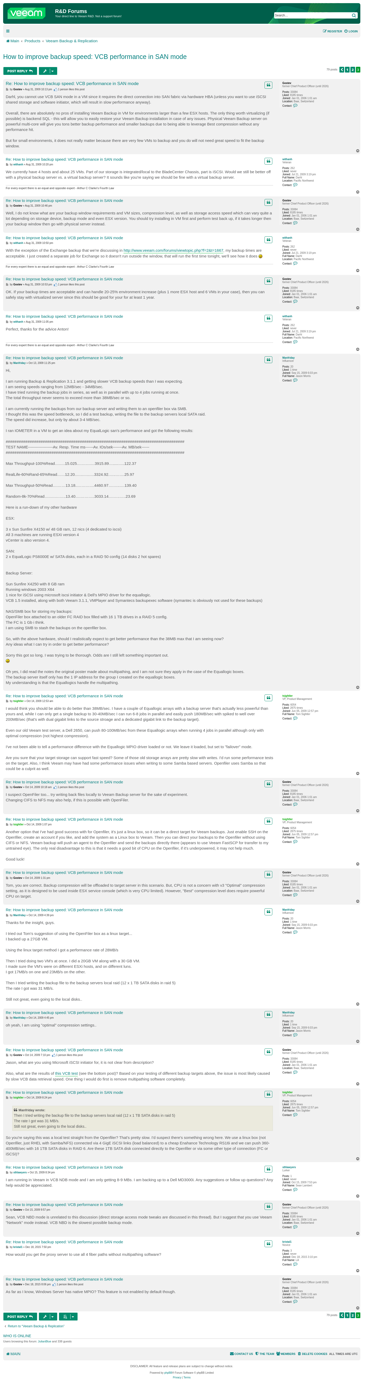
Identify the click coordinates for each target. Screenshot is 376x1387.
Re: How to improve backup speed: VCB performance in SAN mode (72, 83)
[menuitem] (351, 31)
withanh (287, 159)
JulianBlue (44, 1341)
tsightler (287, 695)
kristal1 (286, 1241)
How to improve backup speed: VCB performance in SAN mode (95, 56)
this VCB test (66, 1073)
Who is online (17, 1336)
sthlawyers (289, 1167)
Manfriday (288, 357)
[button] (341, 70)
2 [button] (353, 69)
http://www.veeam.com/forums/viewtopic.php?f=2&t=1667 (173, 250)
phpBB (168, 1372)
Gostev (286, 83)
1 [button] (347, 69)
